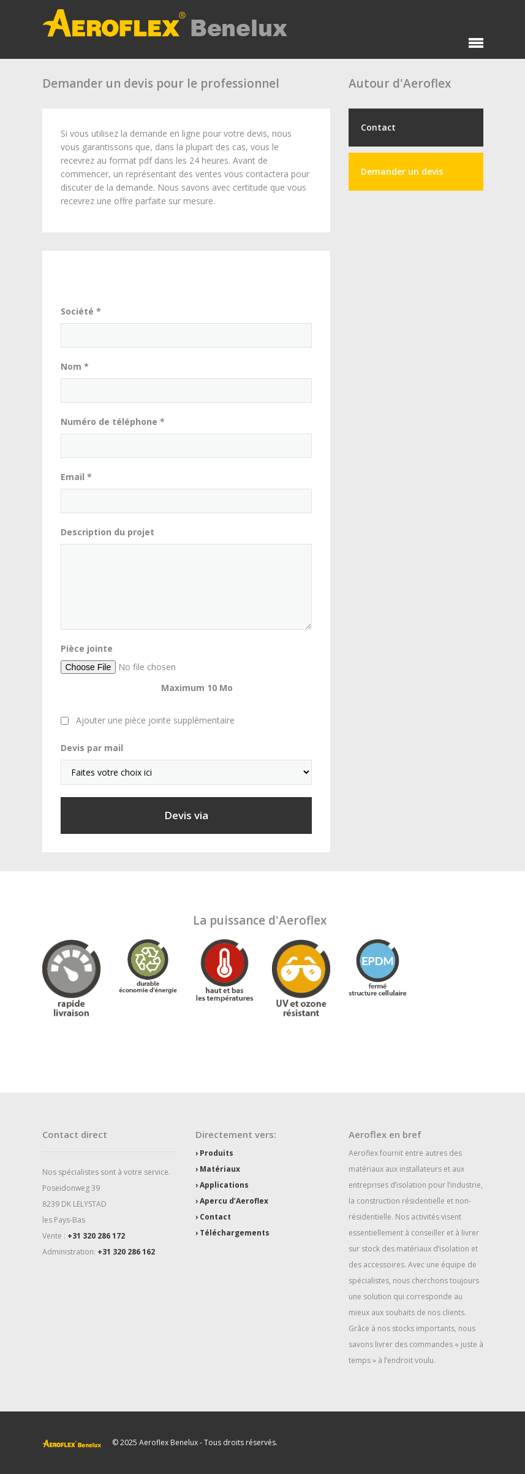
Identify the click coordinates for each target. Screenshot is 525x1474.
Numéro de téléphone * (113, 421)
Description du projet (107, 532)
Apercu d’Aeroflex (234, 1201)
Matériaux (220, 1169)
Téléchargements (235, 1233)
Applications (224, 1185)
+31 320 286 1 (91, 1236)
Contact (378, 127)
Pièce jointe (87, 648)
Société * (81, 311)
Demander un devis (402, 171)
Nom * (75, 366)
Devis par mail (92, 748)
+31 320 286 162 (126, 1252)
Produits (216, 1153)
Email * (76, 477)
